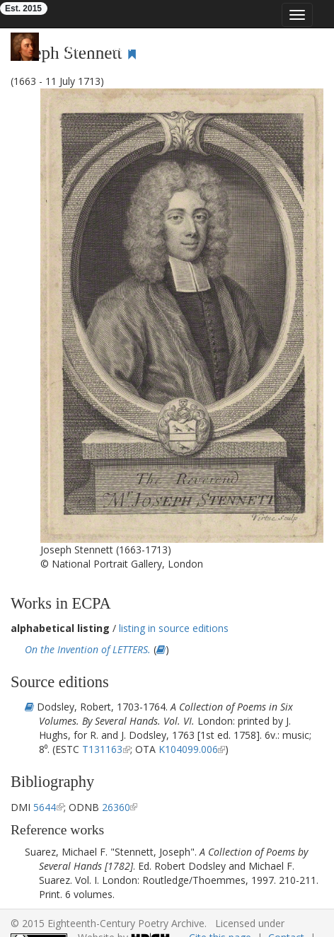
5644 (44, 807)
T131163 (102, 749)
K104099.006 (188, 749)
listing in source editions (174, 628)
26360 (116, 807)
